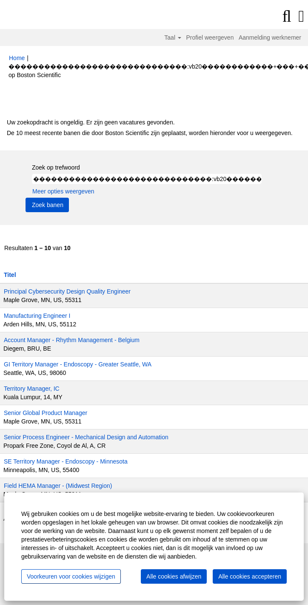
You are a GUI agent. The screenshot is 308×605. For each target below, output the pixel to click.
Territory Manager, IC (32, 388)
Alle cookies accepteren (249, 576)
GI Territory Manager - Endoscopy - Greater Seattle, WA (77, 364)
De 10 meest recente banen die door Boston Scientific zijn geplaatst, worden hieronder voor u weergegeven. (150, 133)
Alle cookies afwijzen (173, 576)
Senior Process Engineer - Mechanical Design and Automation (86, 437)
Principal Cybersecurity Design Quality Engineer (67, 291)
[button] (301, 16)
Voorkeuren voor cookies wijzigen (71, 576)
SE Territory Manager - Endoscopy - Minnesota (66, 461)
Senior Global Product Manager (45, 412)
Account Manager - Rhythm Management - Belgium (72, 340)
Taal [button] (172, 37)
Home (17, 58)
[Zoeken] (287, 16)
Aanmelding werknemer (270, 37)
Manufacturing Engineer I (37, 315)
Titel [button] (10, 274)
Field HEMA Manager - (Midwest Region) (58, 485)
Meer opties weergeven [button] (63, 191)
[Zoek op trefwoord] (147, 179)
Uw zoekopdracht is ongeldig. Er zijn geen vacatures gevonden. (91, 122)
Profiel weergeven (210, 37)
